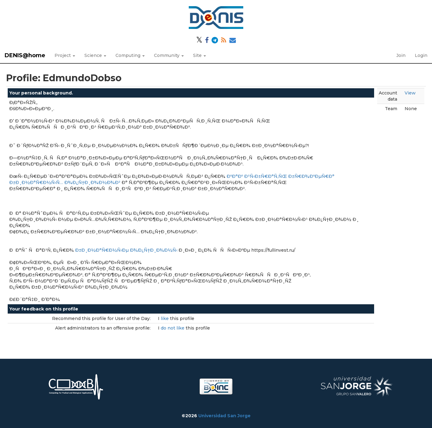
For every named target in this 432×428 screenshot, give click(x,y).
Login (421, 55)
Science (95, 55)
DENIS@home (25, 55)
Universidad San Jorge (224, 415)
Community (169, 55)
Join (401, 55)
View (410, 93)
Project (65, 55)
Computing (130, 55)
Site (199, 55)
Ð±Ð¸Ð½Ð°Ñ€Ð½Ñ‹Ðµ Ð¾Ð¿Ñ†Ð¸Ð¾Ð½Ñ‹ (126, 250)
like (165, 318)
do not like (173, 328)
